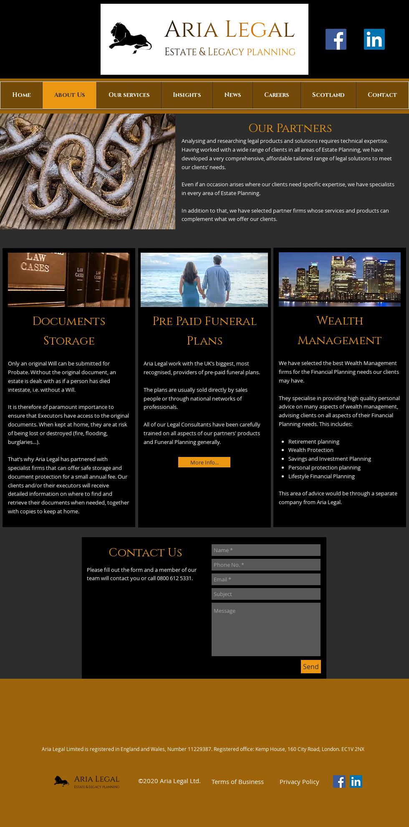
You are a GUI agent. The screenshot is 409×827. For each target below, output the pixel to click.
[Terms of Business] (237, 781)
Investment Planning (345, 458)
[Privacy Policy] (299, 781)
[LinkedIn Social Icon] (374, 39)
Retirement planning (313, 441)
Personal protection (313, 467)
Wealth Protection (310, 450)
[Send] (311, 666)
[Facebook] (336, 39)
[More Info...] (204, 462)
